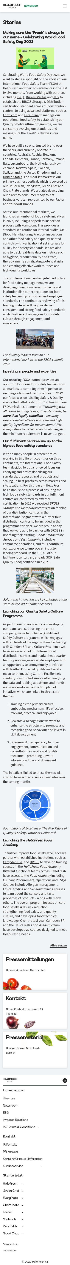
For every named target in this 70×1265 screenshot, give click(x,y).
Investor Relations (15, 1120)
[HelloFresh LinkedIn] (65, 1080)
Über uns (9, 1098)
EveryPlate (13, 1198)
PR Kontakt (10, 1151)
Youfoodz (13, 1219)
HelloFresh (13, 1183)
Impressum (9, 1250)
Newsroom (10, 1105)
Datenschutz (10, 1244)
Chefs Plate (13, 1205)
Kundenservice (23, 1166)
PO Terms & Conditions (21, 1127)
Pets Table (13, 1226)
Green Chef (13, 1190)
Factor (13, 1212)
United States (12, 177)
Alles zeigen (58, 945)
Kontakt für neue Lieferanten (23, 1159)
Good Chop (13, 1233)
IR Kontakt (10, 1144)
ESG (6, 1112)
